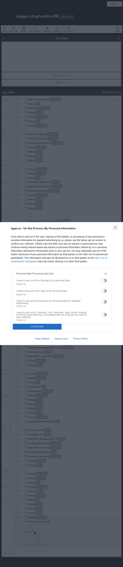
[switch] (104, 280)
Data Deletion (42, 338)
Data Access (61, 338)
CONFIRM (37, 326)
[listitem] (61, 273)
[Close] (116, 228)
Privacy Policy (80, 338)
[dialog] (61, 283)
